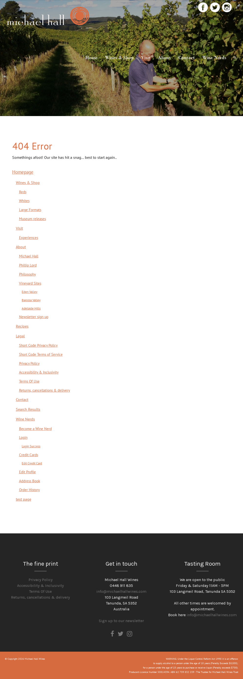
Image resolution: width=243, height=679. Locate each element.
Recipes (22, 326)
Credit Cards (28, 454)
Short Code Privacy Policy (38, 345)
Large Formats (30, 209)
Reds (22, 191)
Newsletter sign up (33, 316)
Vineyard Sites (30, 283)
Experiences (28, 237)
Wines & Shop (119, 58)
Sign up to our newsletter (121, 620)
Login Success (31, 446)
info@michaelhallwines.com (121, 591)
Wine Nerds (214, 58)
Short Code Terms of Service (41, 354)
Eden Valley (29, 292)
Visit (146, 58)
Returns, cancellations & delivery (44, 390)
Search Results (28, 409)
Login (23, 437)
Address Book (29, 480)
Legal (20, 336)
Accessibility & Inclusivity (39, 372)
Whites (24, 200)
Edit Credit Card (32, 463)
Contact (186, 58)
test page (23, 499)
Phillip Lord (28, 265)
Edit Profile (27, 471)
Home (91, 58)
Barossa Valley (31, 300)
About (164, 58)
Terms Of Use (29, 381)
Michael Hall (28, 256)
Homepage (22, 172)
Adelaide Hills (31, 308)
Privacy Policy (29, 363)
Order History (29, 489)
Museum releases (32, 218)
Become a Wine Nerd (35, 428)
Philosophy (27, 274)
